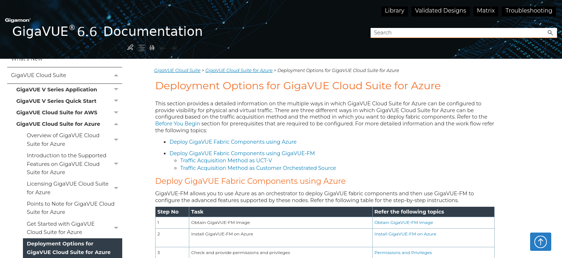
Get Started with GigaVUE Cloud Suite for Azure (74, 228)
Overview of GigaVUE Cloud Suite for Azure (74, 140)
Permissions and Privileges (403, 252)
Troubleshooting (528, 10)
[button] (550, 33)
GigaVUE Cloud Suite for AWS (69, 113)
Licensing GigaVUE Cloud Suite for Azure (74, 188)
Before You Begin (177, 123)
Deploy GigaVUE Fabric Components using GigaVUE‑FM (242, 153)
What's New (27, 59)
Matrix (486, 10)
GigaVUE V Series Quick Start (69, 101)
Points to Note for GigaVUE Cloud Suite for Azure (71, 208)
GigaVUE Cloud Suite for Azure (69, 124)
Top (540, 241)
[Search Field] (464, 33)
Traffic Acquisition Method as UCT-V (226, 160)
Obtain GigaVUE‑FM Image (404, 222)
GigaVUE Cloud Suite (66, 75)
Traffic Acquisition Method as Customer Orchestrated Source (258, 168)
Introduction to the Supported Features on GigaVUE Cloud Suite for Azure (74, 164)
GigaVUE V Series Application (69, 89)
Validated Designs (440, 10)
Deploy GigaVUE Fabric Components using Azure (233, 142)
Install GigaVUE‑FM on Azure (406, 233)
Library (394, 10)
